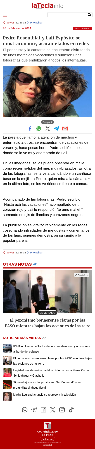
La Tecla (21, 22)
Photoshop (36, 22)
